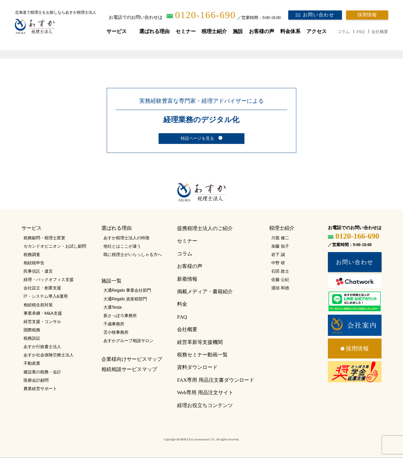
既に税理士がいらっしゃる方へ (132, 254)
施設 (238, 31)
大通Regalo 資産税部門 (125, 298)
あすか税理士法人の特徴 (126, 237)
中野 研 (278, 262)
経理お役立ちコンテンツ (205, 405)
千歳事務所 (113, 324)
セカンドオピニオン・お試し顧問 (55, 246)
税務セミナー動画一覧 (202, 355)
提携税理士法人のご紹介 (205, 228)
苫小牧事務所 (115, 332)
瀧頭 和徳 (280, 287)
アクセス (316, 31)
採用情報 (367, 15)
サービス (116, 31)
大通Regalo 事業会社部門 (127, 290)
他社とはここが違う (122, 246)
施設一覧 (111, 281)
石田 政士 (280, 271)
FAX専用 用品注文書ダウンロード (215, 380)
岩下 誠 (278, 254)
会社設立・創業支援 (42, 287)
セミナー (186, 31)
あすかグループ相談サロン (128, 340)
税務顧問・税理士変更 (44, 237)
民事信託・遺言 (38, 271)
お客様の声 (261, 31)
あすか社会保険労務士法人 (49, 355)
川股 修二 (280, 237)
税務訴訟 (32, 338)
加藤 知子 (280, 246)
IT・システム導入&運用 (46, 296)
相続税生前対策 (38, 304)
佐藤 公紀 (280, 279)
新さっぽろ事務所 (120, 315)
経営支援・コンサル (42, 321)
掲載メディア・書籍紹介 (205, 291)
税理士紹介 (214, 31)
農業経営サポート (40, 388)
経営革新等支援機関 (200, 342)
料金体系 (290, 31)
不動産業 (32, 363)
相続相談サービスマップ (129, 369)
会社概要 (379, 31)
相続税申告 (34, 262)
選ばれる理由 (154, 31)
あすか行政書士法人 (42, 346)
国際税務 (32, 329)
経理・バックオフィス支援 (49, 279)
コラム (343, 31)
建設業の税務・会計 (42, 371)
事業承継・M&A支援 (43, 313)
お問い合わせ (318, 15)
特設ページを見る (197, 138)
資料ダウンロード (197, 367)
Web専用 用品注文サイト (205, 392)
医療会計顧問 (36, 380)
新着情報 (187, 279)
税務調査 (32, 254)
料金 (182, 304)
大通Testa (112, 307)
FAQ (360, 31)
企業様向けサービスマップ (131, 359)
